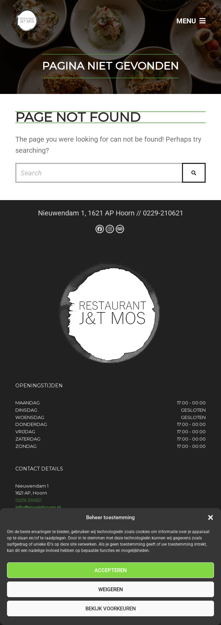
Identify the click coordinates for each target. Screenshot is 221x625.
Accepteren (110, 570)
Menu (191, 21)
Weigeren (110, 589)
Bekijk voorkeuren (110, 609)
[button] (210, 517)
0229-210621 (28, 500)
